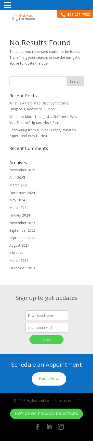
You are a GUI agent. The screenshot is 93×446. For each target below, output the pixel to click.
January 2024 (19, 215)
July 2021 (16, 253)
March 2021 (18, 260)
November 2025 (22, 170)
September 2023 (22, 230)
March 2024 (18, 207)
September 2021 (22, 237)
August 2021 (19, 245)
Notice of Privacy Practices (46, 414)
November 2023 (22, 222)
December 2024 (22, 192)
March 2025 (18, 185)
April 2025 (17, 177)
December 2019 (22, 268)
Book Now (49, 379)
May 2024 (17, 200)
